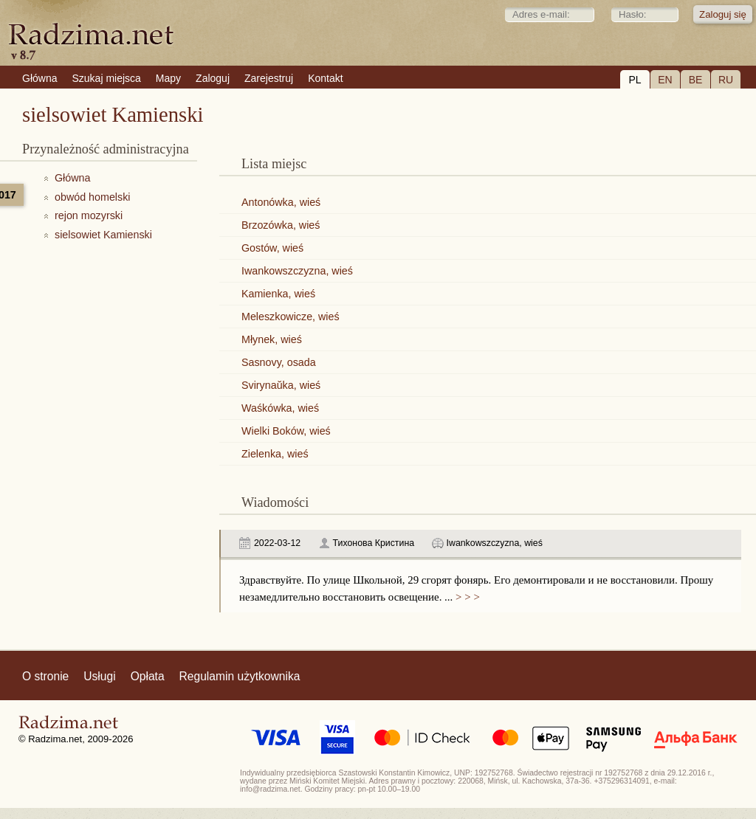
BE (696, 80)
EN (665, 80)
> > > (466, 597)
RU (725, 80)
